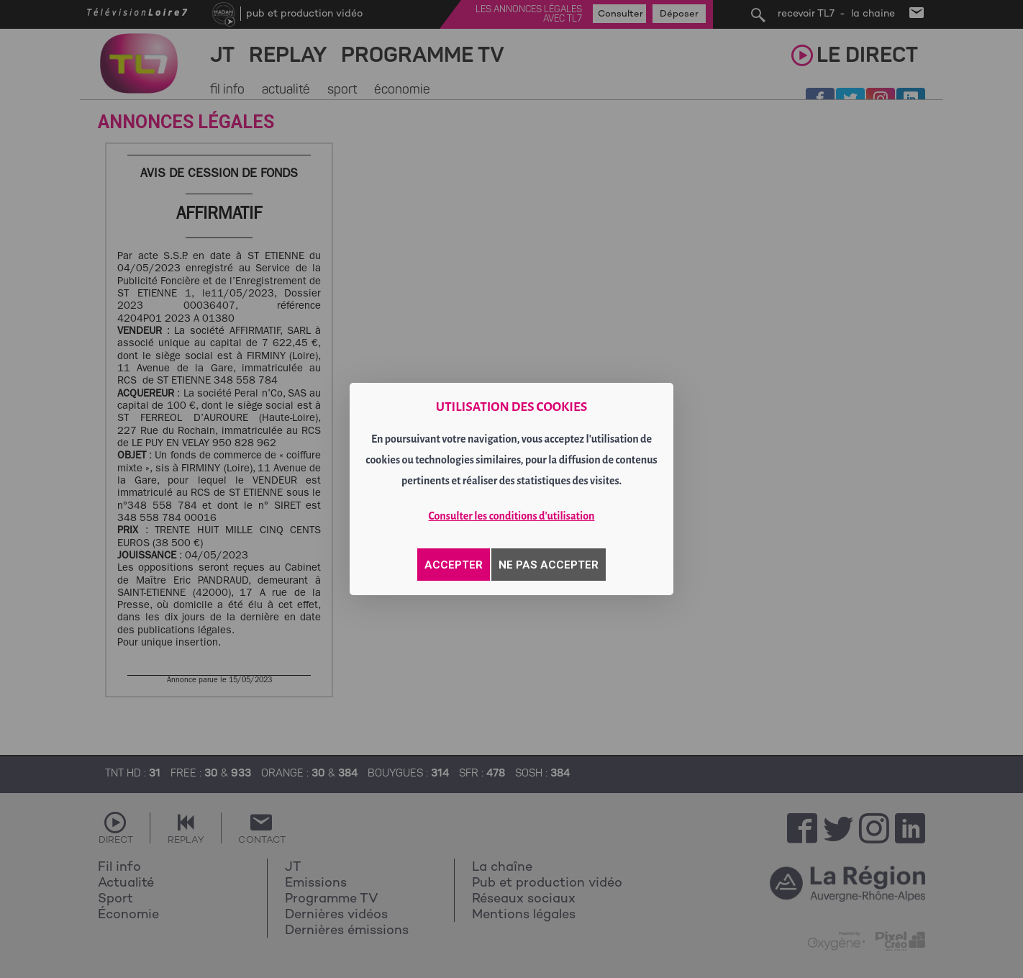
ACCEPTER (453, 564)
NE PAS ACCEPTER (549, 564)
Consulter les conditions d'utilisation (512, 516)
